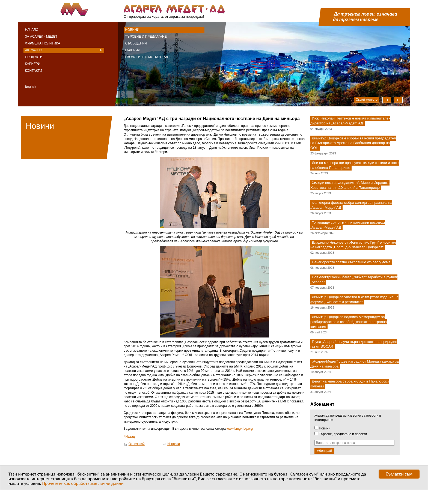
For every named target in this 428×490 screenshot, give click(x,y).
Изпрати (173, 444)
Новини (132, 30)
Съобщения (136, 43)
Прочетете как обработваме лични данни (83, 484)
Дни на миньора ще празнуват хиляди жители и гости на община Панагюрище (354, 165)
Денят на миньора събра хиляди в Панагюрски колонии (349, 383)
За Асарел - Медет (41, 36)
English (30, 86)
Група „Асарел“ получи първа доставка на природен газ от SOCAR (353, 344)
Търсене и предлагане (146, 36)
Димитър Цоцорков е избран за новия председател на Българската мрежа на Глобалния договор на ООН (353, 143)
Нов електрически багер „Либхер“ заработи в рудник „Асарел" (353, 279)
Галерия (132, 50)
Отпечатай (137, 444)
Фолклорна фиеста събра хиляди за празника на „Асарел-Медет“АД (351, 205)
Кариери (32, 64)
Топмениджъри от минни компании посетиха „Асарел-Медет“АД (347, 224)
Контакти (33, 71)
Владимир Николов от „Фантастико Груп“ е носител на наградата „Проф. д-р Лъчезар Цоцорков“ (353, 244)
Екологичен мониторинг (148, 57)
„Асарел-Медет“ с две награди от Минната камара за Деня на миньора (354, 364)
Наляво (386, 100)
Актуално (33, 50)
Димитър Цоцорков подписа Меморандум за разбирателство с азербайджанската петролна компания (348, 322)
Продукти (33, 57)
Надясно (398, 100)
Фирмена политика (42, 43)
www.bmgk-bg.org (240, 429)
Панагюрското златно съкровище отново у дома (351, 262)
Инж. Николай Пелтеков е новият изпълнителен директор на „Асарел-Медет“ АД (350, 120)
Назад (129, 436)
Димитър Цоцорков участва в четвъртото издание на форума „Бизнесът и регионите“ (354, 299)
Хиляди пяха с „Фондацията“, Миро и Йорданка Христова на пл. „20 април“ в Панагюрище (350, 185)
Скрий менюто (367, 99)
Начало (31, 30)
